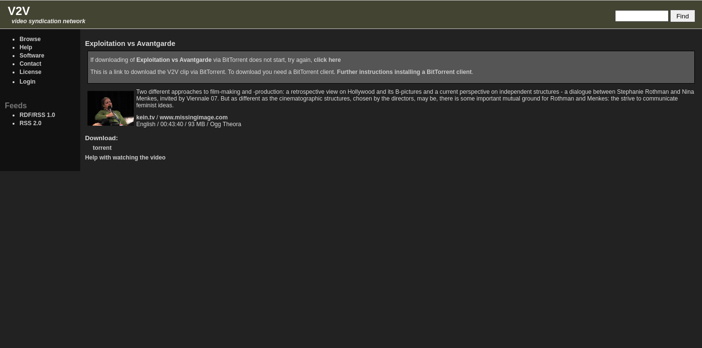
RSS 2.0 (30, 123)
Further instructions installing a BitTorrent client (404, 72)
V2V (19, 10)
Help (25, 47)
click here (327, 60)
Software (31, 55)
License (30, 72)
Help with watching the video (125, 157)
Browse (30, 39)
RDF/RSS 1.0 (37, 115)
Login (27, 81)
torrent (102, 148)
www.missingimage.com (194, 117)
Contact (30, 63)
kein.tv (145, 117)
